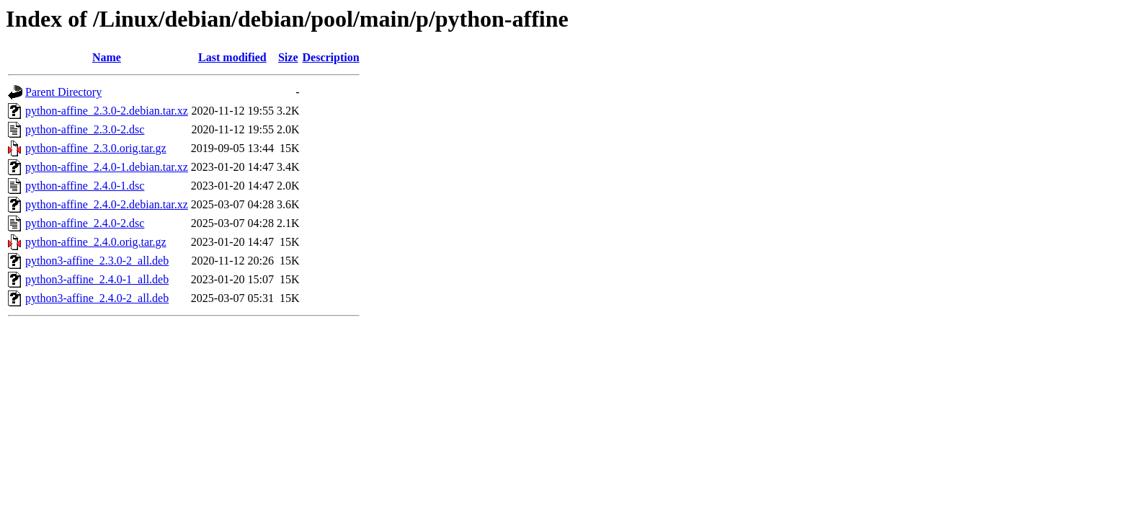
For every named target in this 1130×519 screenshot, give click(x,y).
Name (106, 57)
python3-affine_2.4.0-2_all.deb (97, 298)
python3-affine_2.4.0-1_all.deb (97, 279)
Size (288, 57)
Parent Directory (63, 92)
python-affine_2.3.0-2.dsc (84, 129)
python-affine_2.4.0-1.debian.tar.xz (106, 167)
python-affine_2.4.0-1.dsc (84, 185)
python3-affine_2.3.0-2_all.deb (97, 260)
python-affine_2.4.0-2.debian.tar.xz (106, 204)
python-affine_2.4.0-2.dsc (84, 223)
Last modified (232, 57)
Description (331, 57)
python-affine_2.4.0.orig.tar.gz (95, 242)
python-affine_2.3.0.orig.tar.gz (95, 148)
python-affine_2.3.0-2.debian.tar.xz (106, 111)
